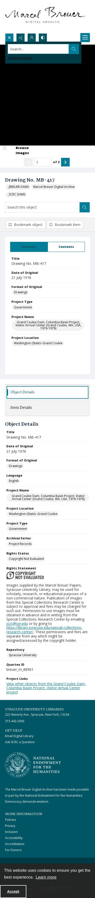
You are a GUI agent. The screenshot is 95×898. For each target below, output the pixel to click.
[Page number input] (43, 162)
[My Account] (32, 38)
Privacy (10, 826)
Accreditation (14, 844)
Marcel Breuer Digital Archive (54, 187)
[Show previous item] (28, 162)
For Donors (13, 850)
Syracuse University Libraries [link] (34, 709)
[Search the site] (38, 49)
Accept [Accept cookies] (13, 891)
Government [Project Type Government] (23, 307)
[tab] (29, 247)
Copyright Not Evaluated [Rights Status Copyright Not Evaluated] (26, 559)
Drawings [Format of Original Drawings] (20, 292)
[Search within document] (85, 207)
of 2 (56, 162)
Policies (10, 820)
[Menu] (85, 37)
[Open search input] (9, 38)
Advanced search (20, 58)
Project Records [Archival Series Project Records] (20, 544)
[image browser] (19, 150)
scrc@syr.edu (17, 623)
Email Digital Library (19, 736)
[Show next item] (65, 162)
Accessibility (14, 838)
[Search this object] (42, 207)
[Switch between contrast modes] (43, 38)
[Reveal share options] (20, 38)
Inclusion (11, 832)
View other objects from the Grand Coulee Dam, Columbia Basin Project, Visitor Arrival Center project (46, 688)
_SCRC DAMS (16, 194)
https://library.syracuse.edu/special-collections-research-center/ (44, 629)
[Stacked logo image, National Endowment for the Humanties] (33, 764)
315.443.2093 (14, 721)
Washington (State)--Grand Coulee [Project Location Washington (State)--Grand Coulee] (38, 343)
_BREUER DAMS (18, 187)
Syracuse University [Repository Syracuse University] (22, 655)
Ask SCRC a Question (20, 742)
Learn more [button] (46, 877)
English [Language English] (14, 481)
